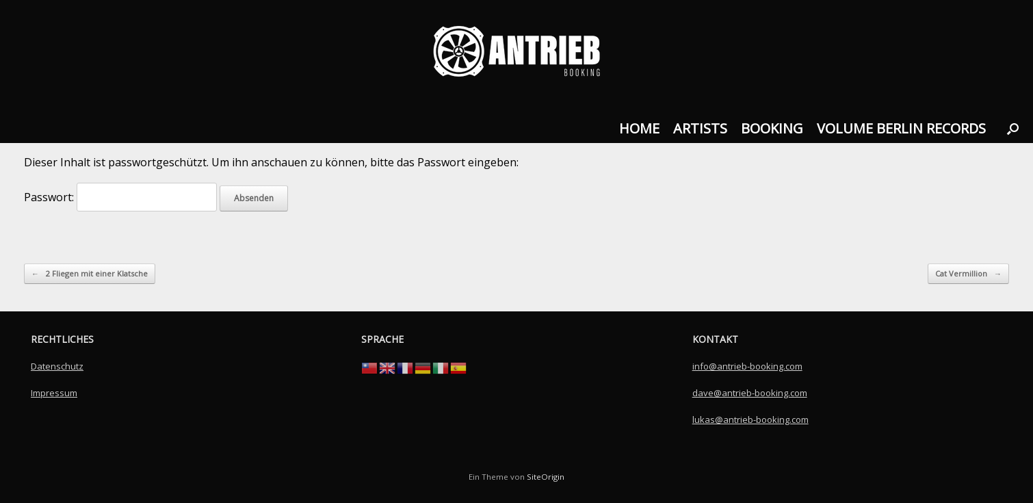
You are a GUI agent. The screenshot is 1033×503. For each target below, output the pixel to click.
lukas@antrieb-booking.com (750, 419)
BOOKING (772, 128)
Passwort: (120, 197)
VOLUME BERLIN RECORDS (901, 128)
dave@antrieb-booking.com (749, 393)
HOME (639, 128)
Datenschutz (57, 366)
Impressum (54, 393)
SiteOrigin (545, 477)
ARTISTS (700, 128)
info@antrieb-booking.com (747, 366)
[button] (1013, 128)
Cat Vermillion (968, 274)
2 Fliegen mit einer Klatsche (89, 274)
